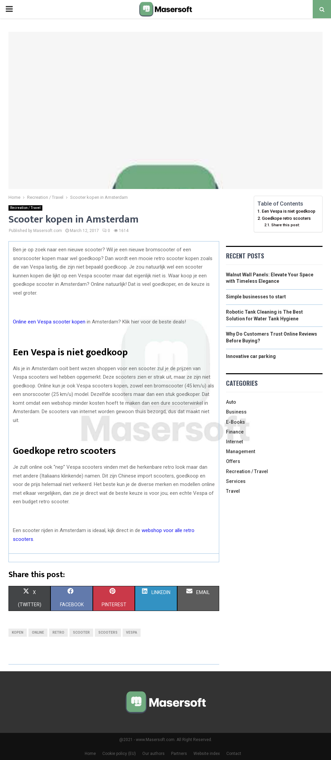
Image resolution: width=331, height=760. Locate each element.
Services (236, 481)
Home (90, 753)
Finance (235, 432)
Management (240, 451)
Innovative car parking (251, 356)
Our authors (153, 753)
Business (236, 412)
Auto (231, 402)
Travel (233, 491)
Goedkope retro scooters (286, 218)
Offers (233, 461)
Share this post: (285, 225)
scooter (81, 632)
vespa (131, 632)
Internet (234, 441)
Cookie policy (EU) (119, 753)
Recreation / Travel (25, 208)
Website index (206, 753)
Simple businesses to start (256, 296)
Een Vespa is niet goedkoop (288, 211)
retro (58, 632)
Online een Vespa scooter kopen (49, 322)
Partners (179, 753)
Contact (233, 753)
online (38, 632)
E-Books (235, 422)
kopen (17, 632)
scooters (108, 632)
